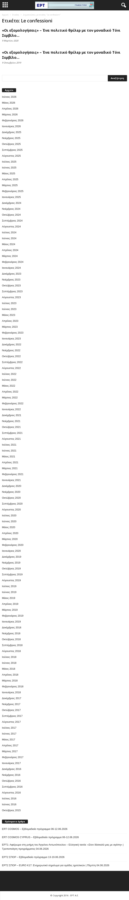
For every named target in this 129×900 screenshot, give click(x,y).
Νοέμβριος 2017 (11, 704)
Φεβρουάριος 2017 (12, 757)
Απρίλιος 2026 (10, 108)
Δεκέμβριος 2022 (11, 344)
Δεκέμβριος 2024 (11, 202)
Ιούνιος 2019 (9, 592)
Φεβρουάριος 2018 (12, 686)
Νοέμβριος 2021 (11, 421)
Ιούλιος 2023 (9, 303)
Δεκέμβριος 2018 (11, 627)
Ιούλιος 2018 (9, 656)
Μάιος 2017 (8, 739)
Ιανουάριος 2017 (11, 763)
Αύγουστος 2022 (11, 368)
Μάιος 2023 (8, 314)
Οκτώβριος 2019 (11, 568)
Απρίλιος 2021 (10, 462)
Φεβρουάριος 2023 (12, 332)
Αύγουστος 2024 (11, 226)
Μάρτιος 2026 (10, 114)
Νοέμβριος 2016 (11, 774)
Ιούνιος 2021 (9, 450)
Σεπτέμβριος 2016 (12, 786)
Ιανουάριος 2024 (11, 267)
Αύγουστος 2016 (11, 792)
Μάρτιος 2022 (10, 397)
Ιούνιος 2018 (9, 662)
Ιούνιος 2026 (9, 96)
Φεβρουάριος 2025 (12, 191)
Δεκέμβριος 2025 (11, 132)
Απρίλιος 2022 (10, 391)
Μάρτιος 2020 (10, 539)
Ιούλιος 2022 (9, 373)
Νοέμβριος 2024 (11, 208)
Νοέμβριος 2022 (11, 350)
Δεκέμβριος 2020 (11, 485)
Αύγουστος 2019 (11, 580)
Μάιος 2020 (8, 527)
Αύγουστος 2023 (11, 297)
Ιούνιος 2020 (9, 521)
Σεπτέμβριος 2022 (12, 362)
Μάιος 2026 (8, 102)
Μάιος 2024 (8, 244)
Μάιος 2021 (8, 456)
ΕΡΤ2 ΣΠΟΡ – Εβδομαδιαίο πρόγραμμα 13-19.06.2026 (33, 857)
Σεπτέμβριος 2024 (12, 220)
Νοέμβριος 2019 (11, 562)
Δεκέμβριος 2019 (11, 556)
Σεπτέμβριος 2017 (12, 715)
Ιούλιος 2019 (9, 586)
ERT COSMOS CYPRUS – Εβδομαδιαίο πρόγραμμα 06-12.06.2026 (40, 837)
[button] (123, 5)
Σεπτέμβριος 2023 (12, 291)
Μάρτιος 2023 (10, 326)
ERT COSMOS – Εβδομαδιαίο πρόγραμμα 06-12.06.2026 (34, 828)
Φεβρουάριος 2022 (12, 403)
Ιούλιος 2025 (9, 161)
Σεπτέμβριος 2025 (12, 149)
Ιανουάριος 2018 (11, 692)
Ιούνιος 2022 (9, 379)
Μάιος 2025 (8, 173)
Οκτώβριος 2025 (11, 143)
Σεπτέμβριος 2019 (12, 574)
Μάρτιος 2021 (10, 468)
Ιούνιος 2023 (9, 309)
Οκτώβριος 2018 (11, 639)
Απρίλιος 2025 (10, 179)
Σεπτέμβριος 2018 (12, 645)
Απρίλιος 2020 (10, 533)
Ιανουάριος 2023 (11, 338)
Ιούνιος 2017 (9, 733)
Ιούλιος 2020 (9, 515)
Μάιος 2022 (8, 385)
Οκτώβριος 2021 (11, 427)
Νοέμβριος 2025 (11, 138)
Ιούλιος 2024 (9, 232)
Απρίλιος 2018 (10, 674)
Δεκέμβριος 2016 (11, 769)
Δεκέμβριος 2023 (11, 273)
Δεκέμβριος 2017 (11, 698)
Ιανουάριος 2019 (11, 621)
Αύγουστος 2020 (11, 509)
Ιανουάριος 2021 (11, 480)
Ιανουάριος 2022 (11, 409)
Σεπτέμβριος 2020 (12, 503)
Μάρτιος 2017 (10, 751)
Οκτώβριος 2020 (11, 497)
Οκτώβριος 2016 (11, 780)
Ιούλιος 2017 (9, 727)
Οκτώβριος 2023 (11, 285)
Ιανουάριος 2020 (11, 550)
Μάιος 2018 (8, 668)
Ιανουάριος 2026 (11, 126)
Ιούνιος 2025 (9, 167)
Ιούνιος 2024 (9, 238)
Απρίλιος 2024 (10, 250)
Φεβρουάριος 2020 (12, 544)
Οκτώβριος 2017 (11, 710)
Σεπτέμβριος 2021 (12, 432)
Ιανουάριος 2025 (11, 197)
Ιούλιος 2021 (9, 444)
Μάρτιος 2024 (10, 256)
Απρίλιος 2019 (10, 603)
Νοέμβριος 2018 (11, 633)
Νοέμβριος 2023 (11, 279)
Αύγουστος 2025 (11, 155)
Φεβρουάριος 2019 (12, 615)
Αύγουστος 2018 (11, 651)
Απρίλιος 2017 (10, 745)
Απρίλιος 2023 (10, 320)
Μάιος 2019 (8, 598)
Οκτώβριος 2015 (11, 810)
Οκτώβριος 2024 (11, 214)
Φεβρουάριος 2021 (12, 474)
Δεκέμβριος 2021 (11, 415)
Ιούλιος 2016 (9, 798)
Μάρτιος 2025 (10, 185)
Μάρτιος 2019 (10, 609)
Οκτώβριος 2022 (11, 356)
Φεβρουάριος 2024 (12, 261)
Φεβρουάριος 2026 (12, 120)
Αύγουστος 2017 (11, 721)
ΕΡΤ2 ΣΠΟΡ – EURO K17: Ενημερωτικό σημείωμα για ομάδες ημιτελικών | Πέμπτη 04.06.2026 (55, 865)
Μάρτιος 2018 (10, 680)
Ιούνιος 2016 (9, 804)
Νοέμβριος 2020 (11, 491)
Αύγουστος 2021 (11, 438)
